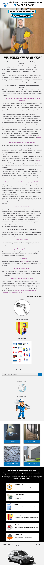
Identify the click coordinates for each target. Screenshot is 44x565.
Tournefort (27, 290)
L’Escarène (5, 292)
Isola (10, 292)
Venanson (17, 290)
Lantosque (33, 290)
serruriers (28, 135)
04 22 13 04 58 (25, 5)
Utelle (22, 290)
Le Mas (14, 292)
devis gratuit (24, 261)
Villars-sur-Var (20, 292)
